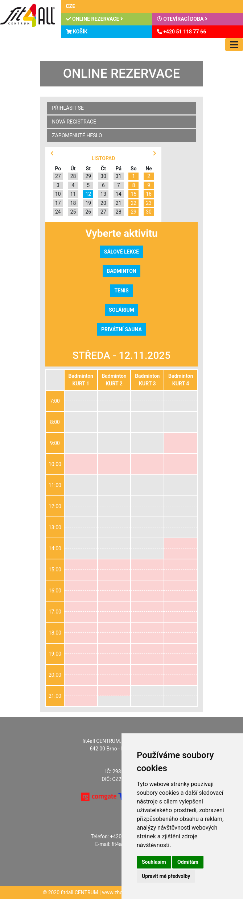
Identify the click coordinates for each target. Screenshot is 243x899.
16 (149, 194)
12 (88, 194)
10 (58, 194)
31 (119, 176)
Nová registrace (74, 122)
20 (103, 203)
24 (58, 212)
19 (88, 203)
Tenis (121, 290)
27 (58, 176)
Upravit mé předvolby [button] (166, 876)
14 (119, 194)
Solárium (121, 310)
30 (103, 176)
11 (73, 194)
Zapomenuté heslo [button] (77, 135)
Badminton (121, 271)
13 (103, 194)
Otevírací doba (182, 19)
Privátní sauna (121, 329)
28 (73, 176)
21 (119, 203)
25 (73, 212)
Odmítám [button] (187, 862)
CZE (70, 6)
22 (133, 203)
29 (88, 176)
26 (88, 212)
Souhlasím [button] (154, 862)
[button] (52, 153)
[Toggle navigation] (234, 44)
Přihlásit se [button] (68, 108)
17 (58, 203)
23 (149, 203)
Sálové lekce (121, 252)
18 (73, 203)
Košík (76, 32)
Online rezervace (94, 19)
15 (133, 194)
